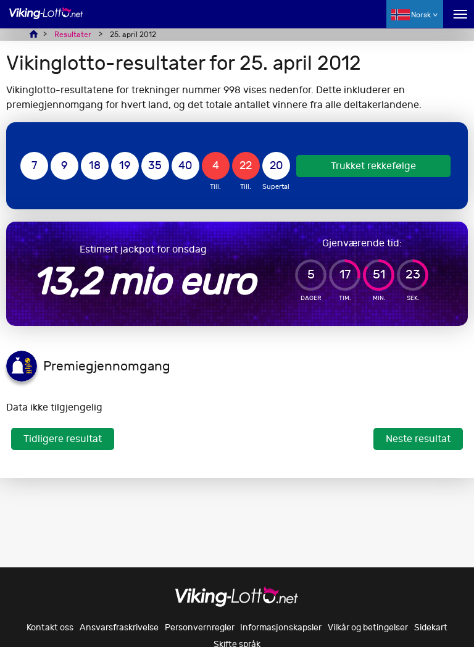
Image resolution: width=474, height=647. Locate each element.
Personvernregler (200, 627)
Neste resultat (418, 439)
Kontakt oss (50, 627)
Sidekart (430, 627)
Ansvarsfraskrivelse (119, 627)
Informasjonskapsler (281, 627)
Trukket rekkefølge (373, 166)
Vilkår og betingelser (368, 627)
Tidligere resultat (62, 439)
